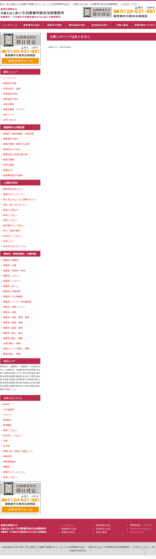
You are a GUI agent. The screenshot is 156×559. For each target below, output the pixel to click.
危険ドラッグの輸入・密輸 (16, 348)
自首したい (8, 241)
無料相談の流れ (77, 25)
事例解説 (7, 425)
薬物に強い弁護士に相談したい (18, 451)
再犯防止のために (12, 149)
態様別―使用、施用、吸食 (16, 317)
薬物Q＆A (8, 170)
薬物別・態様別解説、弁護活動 (18, 133)
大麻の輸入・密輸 (12, 343)
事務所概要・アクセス (14, 109)
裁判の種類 (8, 159)
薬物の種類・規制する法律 (16, 144)
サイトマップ (136, 532)
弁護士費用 (122, 25)
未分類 (6, 446)
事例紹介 (7, 420)
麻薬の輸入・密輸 (12, 354)
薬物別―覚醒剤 (10, 260)
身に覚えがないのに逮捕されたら (19, 199)
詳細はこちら (11, 389)
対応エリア (8, 114)
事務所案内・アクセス (144, 25)
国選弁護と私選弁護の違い (16, 154)
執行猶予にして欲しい (14, 225)
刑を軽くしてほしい (13, 236)
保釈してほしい (10, 220)
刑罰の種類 (8, 165)
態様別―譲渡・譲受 (13, 328)
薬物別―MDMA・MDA (14, 270)
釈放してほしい (10, 215)
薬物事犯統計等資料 (13, 175)
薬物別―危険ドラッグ (14, 307)
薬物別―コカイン (12, 275)
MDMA (6, 404)
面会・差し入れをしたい (15, 204)
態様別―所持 (9, 312)
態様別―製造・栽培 (13, 322)
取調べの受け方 (10, 210)
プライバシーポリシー (141, 529)
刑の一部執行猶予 (12, 230)
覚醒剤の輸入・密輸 (13, 338)
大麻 (5, 440)
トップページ (10, 25)
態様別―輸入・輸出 (13, 333)
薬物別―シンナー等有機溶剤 (17, 301)
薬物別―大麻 (9, 265)
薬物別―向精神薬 (12, 291)
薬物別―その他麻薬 (13, 296)
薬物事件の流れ (31, 25)
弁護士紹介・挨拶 (12, 88)
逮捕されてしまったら (14, 194)
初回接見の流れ (99, 25)
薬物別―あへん (10, 286)
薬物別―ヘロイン (12, 281)
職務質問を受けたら (13, 189)
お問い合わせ (9, 120)
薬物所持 (7, 456)
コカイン (7, 414)
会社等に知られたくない (15, 246)
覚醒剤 (6, 466)
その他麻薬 (8, 409)
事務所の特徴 (54, 25)
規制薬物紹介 (9, 461)
